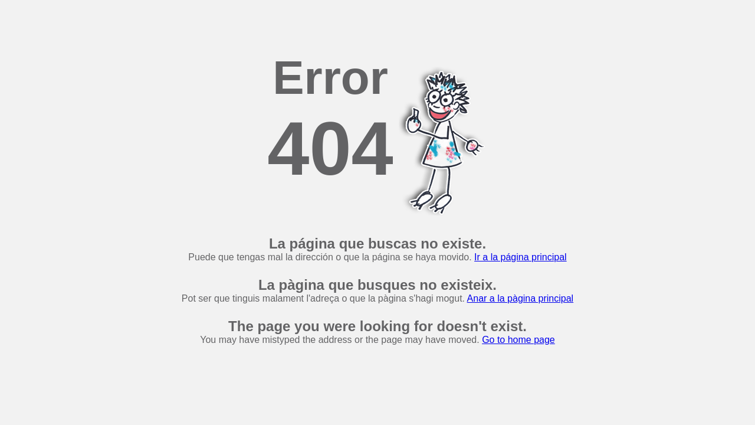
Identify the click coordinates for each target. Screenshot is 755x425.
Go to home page (518, 340)
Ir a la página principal (520, 257)
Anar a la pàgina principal (520, 298)
